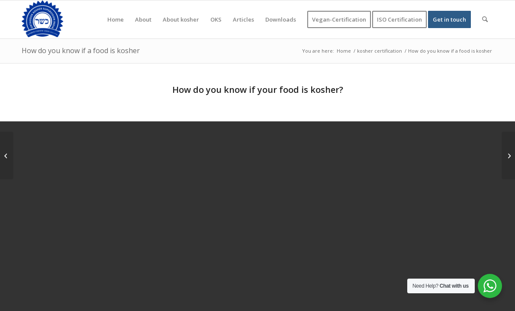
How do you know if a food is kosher (81, 50)
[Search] (484, 19)
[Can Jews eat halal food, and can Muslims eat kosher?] (6, 155)
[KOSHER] (42, 19)
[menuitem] (115, 19)
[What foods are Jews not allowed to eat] (508, 155)
